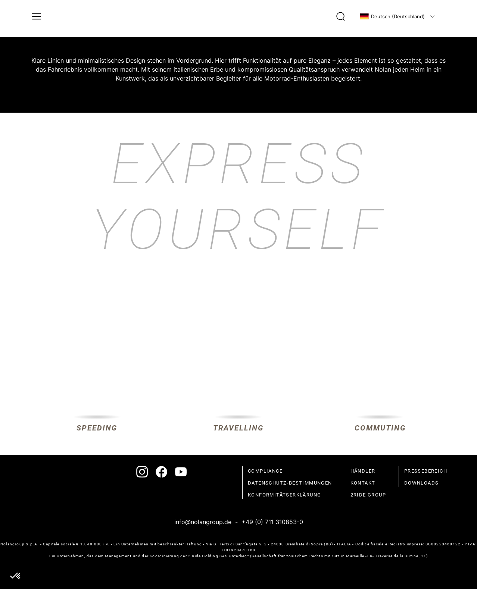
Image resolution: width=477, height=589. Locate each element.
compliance (265, 471)
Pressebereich (425, 471)
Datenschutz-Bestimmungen (290, 483)
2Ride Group (368, 495)
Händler (362, 471)
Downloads (421, 483)
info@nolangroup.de (202, 522)
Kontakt (362, 483)
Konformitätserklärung (284, 495)
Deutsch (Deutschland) (392, 16)
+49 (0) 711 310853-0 (272, 522)
